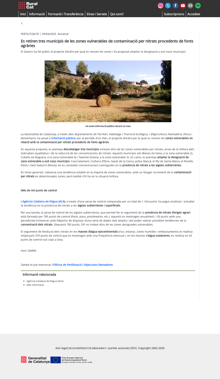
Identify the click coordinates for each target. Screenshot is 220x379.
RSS (133, 348)
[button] (23, 14)
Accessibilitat (77, 348)
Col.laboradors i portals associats (108, 348)
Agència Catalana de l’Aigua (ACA (43, 201)
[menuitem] (66, 14)
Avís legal (61, 348)
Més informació (35, 285)
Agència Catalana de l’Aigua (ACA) (44, 281)
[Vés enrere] (22, 23)
